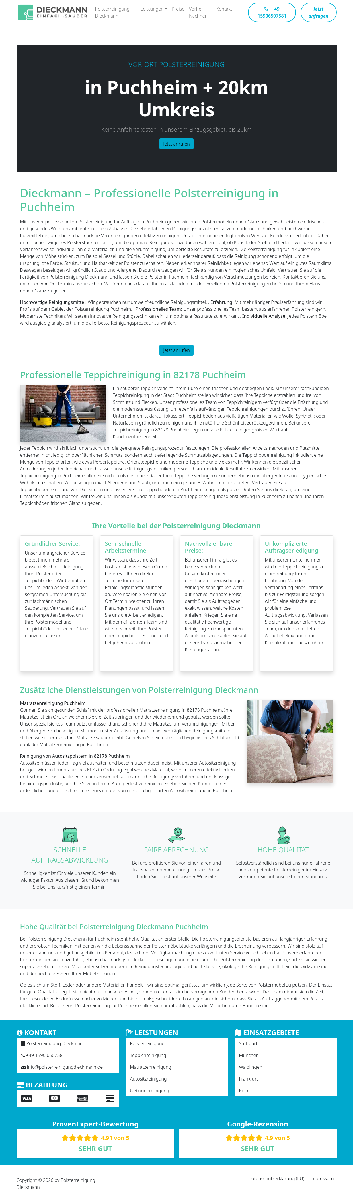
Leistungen (152, 9)
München (249, 1055)
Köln (243, 1090)
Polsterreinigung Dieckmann (112, 12)
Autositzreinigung (148, 1079)
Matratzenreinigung (150, 1067)
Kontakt (224, 9)
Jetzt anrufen (176, 144)
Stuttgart (248, 1043)
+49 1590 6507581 (45, 1055)
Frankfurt (248, 1079)
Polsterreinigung (147, 1043)
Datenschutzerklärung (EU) (276, 1178)
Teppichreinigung (148, 1055)
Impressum (322, 1178)
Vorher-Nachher (198, 12)
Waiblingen (250, 1067)
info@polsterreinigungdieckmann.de (65, 1067)
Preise (178, 9)
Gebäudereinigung (149, 1090)
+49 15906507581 (272, 12)
